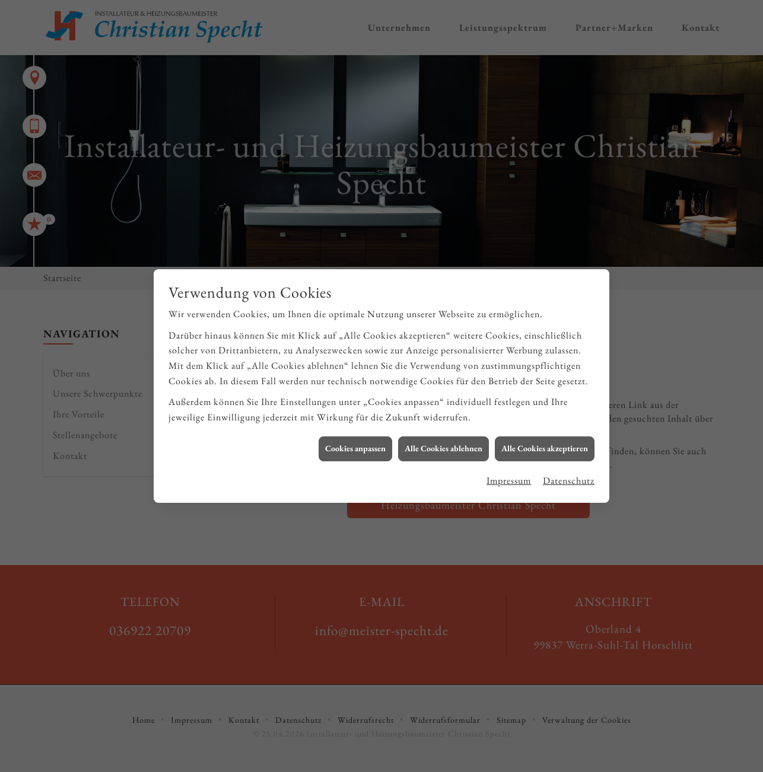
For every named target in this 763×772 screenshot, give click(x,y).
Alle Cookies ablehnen (443, 441)
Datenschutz (568, 474)
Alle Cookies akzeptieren (544, 441)
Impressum (509, 474)
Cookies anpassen (355, 441)
